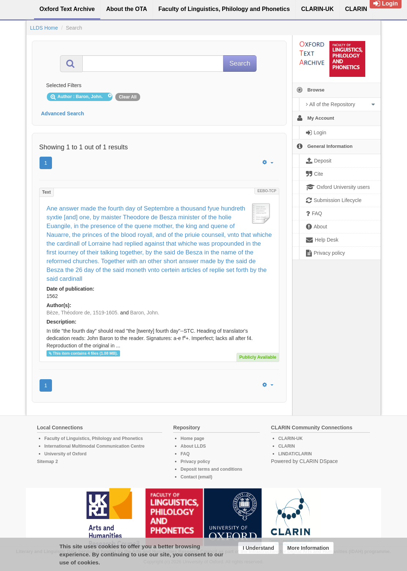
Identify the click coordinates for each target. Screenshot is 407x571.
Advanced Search (62, 113)
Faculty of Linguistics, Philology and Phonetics (93, 438)
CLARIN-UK (290, 438)
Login (385, 3)
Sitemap (45, 461)
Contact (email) (196, 476)
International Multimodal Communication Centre (94, 446)
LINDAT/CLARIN (295, 453)
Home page (192, 438)
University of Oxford (65, 453)
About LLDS (193, 446)
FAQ (185, 453)
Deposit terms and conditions (211, 469)
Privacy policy (195, 461)
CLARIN (286, 446)
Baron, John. (144, 313)
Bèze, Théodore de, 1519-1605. (82, 313)
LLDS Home (44, 28)
